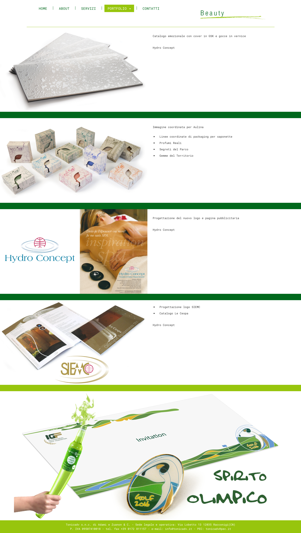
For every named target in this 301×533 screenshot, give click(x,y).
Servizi (88, 8)
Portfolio (119, 8)
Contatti (151, 8)
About (64, 8)
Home (44, 8)
